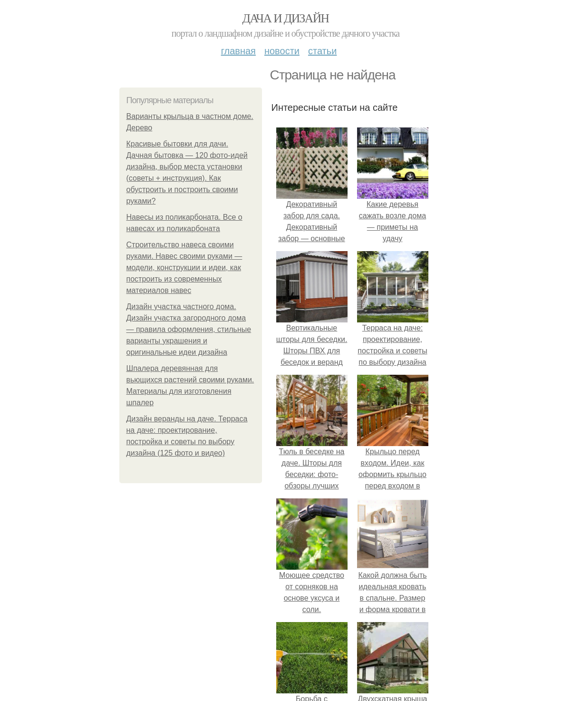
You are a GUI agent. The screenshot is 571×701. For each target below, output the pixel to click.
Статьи (322, 51)
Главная (238, 51)
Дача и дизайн (285, 18)
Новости (282, 51)
